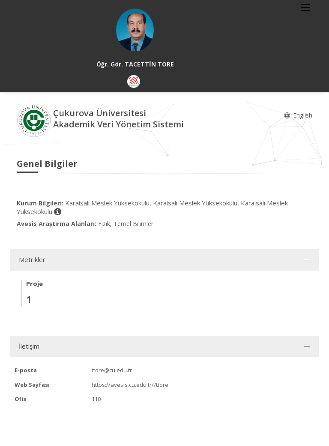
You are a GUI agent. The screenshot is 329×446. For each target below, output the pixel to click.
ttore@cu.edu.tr (112, 370)
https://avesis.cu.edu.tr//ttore (130, 385)
